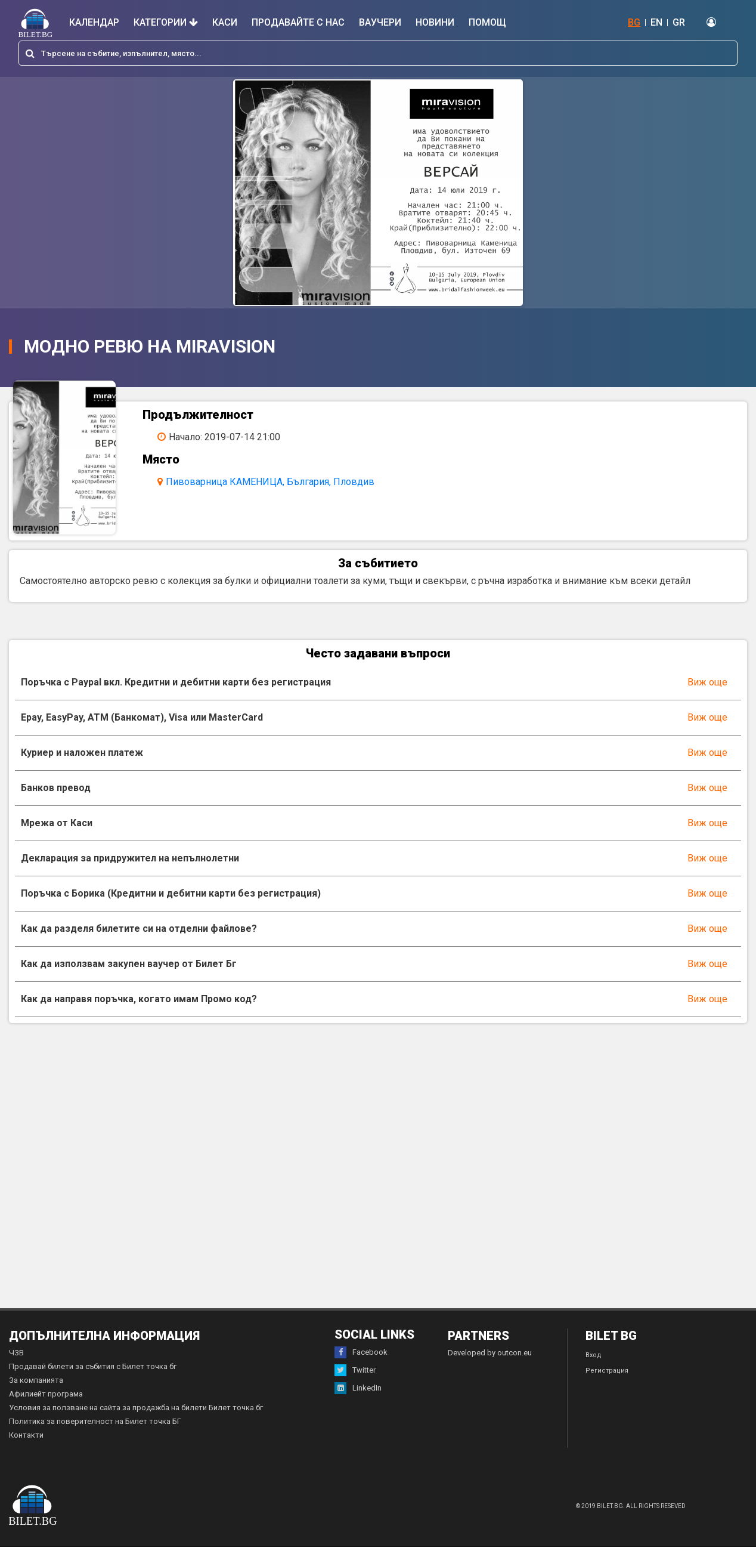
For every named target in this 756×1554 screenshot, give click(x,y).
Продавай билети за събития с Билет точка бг (92, 1373)
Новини (435, 22)
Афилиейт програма (46, 1401)
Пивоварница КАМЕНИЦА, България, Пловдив (275, 481)
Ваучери (380, 22)
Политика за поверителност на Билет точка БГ (95, 1428)
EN (656, 22)
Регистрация (606, 1377)
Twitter (355, 1377)
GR (679, 22)
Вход (593, 1362)
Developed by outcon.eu (490, 1360)
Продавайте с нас (298, 22)
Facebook (361, 1359)
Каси (224, 22)
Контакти (26, 1442)
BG (634, 22)
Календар (94, 22)
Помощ (487, 22)
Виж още (707, 689)
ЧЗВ (16, 1360)
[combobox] (378, 53)
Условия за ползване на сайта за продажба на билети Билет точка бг (136, 1415)
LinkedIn (358, 1395)
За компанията (36, 1387)
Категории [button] (166, 22)
